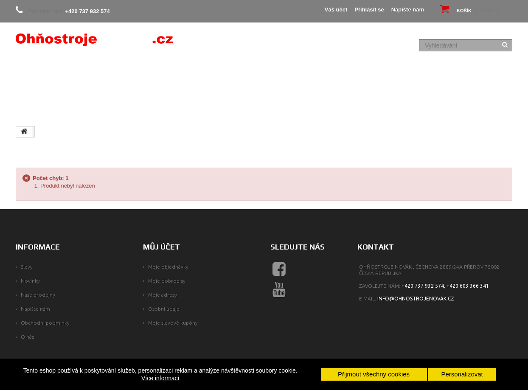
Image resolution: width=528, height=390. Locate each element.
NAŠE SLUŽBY (103, 106)
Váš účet (336, 9)
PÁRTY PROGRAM (384, 79)
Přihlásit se (369, 9)
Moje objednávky (168, 266)
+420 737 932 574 (87, 11)
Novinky (30, 280)
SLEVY (99, 79)
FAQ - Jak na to (442, 79)
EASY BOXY (136, 79)
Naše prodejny (38, 294)
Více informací (160, 378)
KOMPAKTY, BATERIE (193, 79)
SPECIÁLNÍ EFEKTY (46, 106)
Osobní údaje (164, 308)
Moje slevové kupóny (173, 322)
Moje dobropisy (166, 280)
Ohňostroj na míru (318, 79)
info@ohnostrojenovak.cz (415, 298)
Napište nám (407, 9)
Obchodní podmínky (45, 322)
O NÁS (69, 79)
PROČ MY (35, 79)
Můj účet (161, 246)
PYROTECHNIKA (254, 79)
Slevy (27, 266)
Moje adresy (162, 294)
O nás (27, 336)
